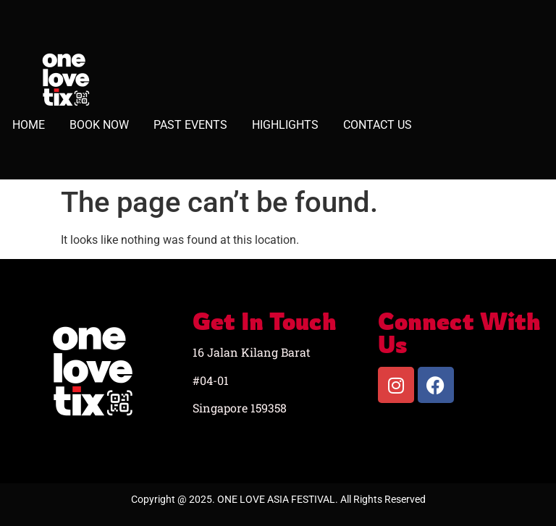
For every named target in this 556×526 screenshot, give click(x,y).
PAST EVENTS (190, 125)
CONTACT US (377, 125)
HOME (28, 125)
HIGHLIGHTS (285, 125)
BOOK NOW (99, 125)
